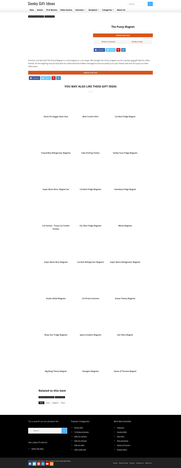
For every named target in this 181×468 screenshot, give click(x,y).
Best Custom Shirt (90, 117)
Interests (79, 10)
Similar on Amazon (108, 42)
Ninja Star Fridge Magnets (55, 335)
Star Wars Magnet (125, 335)
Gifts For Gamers (80, 436)
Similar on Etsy (137, 42)
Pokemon (120, 428)
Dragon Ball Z (122, 450)
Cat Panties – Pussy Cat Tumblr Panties (55, 228)
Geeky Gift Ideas (37, 449)
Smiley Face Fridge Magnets (125, 153)
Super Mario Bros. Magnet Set (56, 189)
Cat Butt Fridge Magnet (125, 117)
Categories (107, 10)
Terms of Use (123, 463)
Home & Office (49, 16)
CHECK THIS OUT (134, 35)
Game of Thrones (123, 445)
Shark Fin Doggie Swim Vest (56, 117)
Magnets (55, 403)
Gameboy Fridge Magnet (125, 189)
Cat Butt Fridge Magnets (90, 189)
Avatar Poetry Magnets (125, 299)
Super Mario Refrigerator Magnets (125, 262)
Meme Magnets (125, 226)
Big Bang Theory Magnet (56, 371)
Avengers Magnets (90, 371)
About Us (121, 10)
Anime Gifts (78, 428)
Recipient (93, 10)
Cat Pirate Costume (90, 299)
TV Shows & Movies (81, 432)
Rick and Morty (122, 441)
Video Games (66, 10)
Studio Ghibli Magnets (56, 299)
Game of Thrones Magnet (125, 371)
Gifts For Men (79, 445)
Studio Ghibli (122, 432)
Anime (40, 10)
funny (48, 403)
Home (115, 463)
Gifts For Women (80, 441)
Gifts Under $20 (80, 450)
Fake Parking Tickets (90, 153)
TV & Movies (51, 10)
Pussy (63, 403)
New (32, 10)
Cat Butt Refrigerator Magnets (90, 262)
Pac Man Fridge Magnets (90, 226)
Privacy (132, 463)
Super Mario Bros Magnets (56, 262)
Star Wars (120, 436)
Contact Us (140, 463)
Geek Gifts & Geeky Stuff (36, 16)
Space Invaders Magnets (90, 335)
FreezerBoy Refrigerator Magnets (56, 153)
